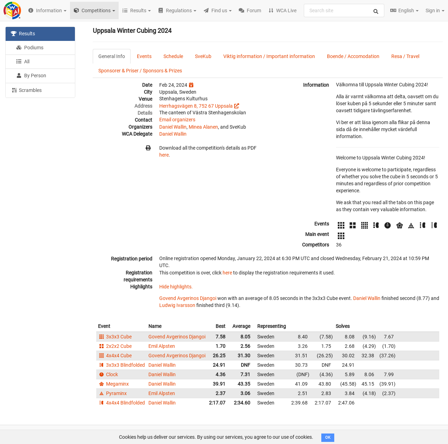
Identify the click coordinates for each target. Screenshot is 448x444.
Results (23, 33)
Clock (108, 374)
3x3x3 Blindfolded (121, 365)
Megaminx (113, 384)
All (22, 61)
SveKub (203, 56)
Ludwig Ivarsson (177, 305)
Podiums (29, 47)
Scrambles (26, 90)
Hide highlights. (176, 286)
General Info (111, 56)
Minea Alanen (203, 127)
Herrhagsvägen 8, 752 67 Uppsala (196, 106)
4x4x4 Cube (115, 355)
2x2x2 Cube (115, 346)
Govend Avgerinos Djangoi (187, 298)
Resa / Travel (405, 56)
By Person (31, 75)
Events (144, 56)
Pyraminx (112, 393)
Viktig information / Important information (269, 56)
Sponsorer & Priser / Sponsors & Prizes (140, 70)
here (164, 155)
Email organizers (177, 119)
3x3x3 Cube (115, 336)
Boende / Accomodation (353, 56)
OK (327, 437)
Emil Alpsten (161, 346)
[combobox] (344, 10)
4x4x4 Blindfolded (121, 403)
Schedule (173, 56)
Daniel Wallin (173, 127)
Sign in (435, 10)
